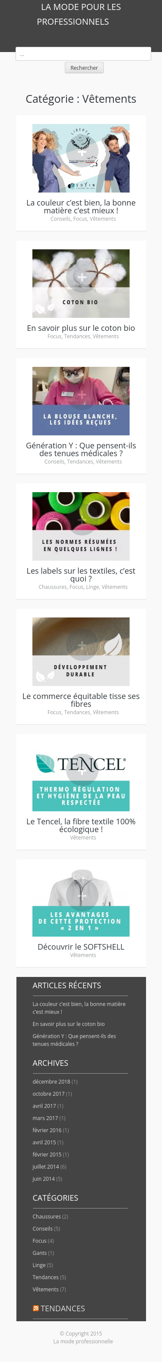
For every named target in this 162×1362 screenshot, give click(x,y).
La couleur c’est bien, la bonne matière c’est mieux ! (81, 206)
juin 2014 (44, 1178)
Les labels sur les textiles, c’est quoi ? (80, 574)
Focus (80, 218)
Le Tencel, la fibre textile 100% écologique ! (81, 825)
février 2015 (47, 1154)
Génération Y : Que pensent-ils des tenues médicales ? (81, 449)
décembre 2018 (51, 1081)
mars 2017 (45, 1118)
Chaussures (52, 587)
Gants (40, 1253)
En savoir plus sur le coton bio (69, 1024)
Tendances (77, 336)
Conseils (60, 218)
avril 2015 (44, 1142)
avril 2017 (44, 1106)
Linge (92, 587)
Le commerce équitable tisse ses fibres (81, 700)
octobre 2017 (49, 1093)
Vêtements (103, 218)
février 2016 (47, 1130)
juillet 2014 (46, 1166)
